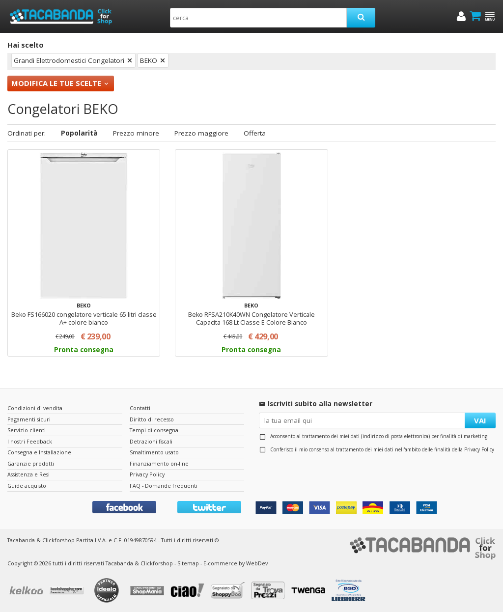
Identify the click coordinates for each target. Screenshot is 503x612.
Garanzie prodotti (30, 463)
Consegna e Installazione (39, 452)
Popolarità (79, 133)
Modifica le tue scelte (56, 83)
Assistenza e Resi (28, 474)
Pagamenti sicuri (29, 419)
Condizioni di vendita (34, 408)
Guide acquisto (26, 485)
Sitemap (188, 563)
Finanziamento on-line (159, 463)
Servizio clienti (26, 430)
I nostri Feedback (29, 441)
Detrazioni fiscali (151, 441)
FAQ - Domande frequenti (163, 485)
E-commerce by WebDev (235, 563)
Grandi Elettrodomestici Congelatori (69, 60)
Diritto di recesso (152, 419)
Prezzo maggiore (201, 133)
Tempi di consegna (154, 430)
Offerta (255, 133)
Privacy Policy (479, 449)
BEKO (148, 60)
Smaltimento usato (154, 452)
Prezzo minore (136, 133)
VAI (480, 420)
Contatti (140, 408)
